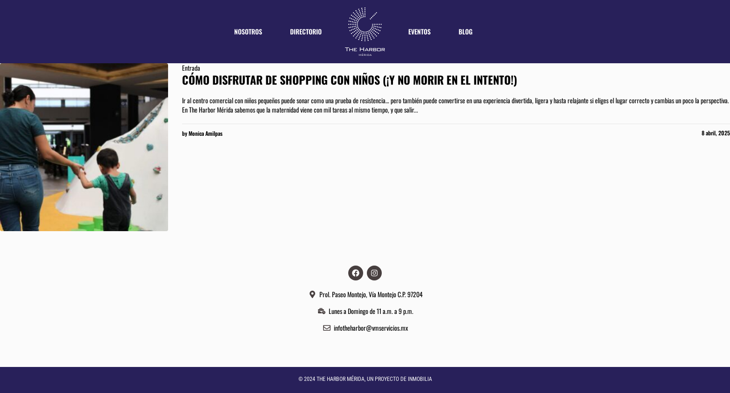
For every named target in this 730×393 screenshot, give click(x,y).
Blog (466, 31)
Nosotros (248, 31)
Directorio (306, 31)
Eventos (419, 31)
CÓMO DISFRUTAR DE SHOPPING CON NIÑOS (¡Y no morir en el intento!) (349, 79)
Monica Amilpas (206, 133)
